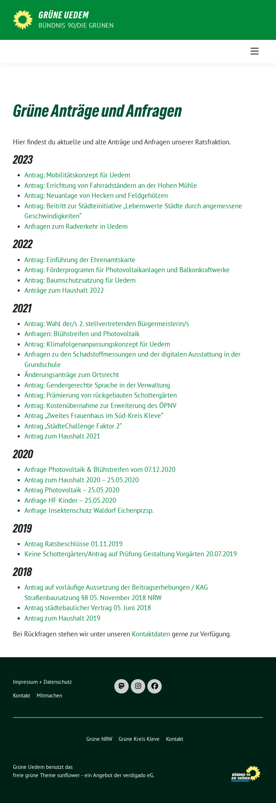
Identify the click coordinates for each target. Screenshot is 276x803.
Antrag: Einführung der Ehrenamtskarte (79, 259)
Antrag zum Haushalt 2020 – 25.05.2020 (81, 479)
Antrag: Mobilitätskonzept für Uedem (77, 175)
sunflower (68, 775)
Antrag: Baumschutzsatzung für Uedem (79, 280)
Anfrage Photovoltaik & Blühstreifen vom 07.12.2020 (99, 469)
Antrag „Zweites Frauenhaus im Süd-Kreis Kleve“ (93, 415)
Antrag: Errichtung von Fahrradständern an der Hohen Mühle (110, 185)
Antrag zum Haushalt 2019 (62, 618)
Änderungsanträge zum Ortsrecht (71, 374)
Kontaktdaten (151, 634)
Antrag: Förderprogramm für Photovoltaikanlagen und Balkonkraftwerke (127, 269)
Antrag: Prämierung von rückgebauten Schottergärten (100, 395)
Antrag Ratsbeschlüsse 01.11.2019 (73, 543)
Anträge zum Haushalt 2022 (64, 290)
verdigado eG (138, 775)
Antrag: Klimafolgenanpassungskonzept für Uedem (97, 344)
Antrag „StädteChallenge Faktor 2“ (73, 426)
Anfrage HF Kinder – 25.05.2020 (70, 500)
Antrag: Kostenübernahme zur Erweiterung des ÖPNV (100, 405)
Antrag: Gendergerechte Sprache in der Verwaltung (97, 385)
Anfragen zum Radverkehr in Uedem (76, 226)
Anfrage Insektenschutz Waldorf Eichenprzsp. (89, 510)
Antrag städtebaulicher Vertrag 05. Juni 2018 (87, 607)
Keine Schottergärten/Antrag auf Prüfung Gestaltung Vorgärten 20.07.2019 (130, 553)
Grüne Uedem (63, 15)
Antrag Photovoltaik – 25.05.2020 (71, 490)
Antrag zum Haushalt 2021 (62, 436)
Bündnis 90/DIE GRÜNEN (76, 25)
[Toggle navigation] (254, 51)
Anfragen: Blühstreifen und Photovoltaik (81, 333)
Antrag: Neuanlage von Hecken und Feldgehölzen (96, 195)
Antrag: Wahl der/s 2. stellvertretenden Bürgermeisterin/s (106, 323)
